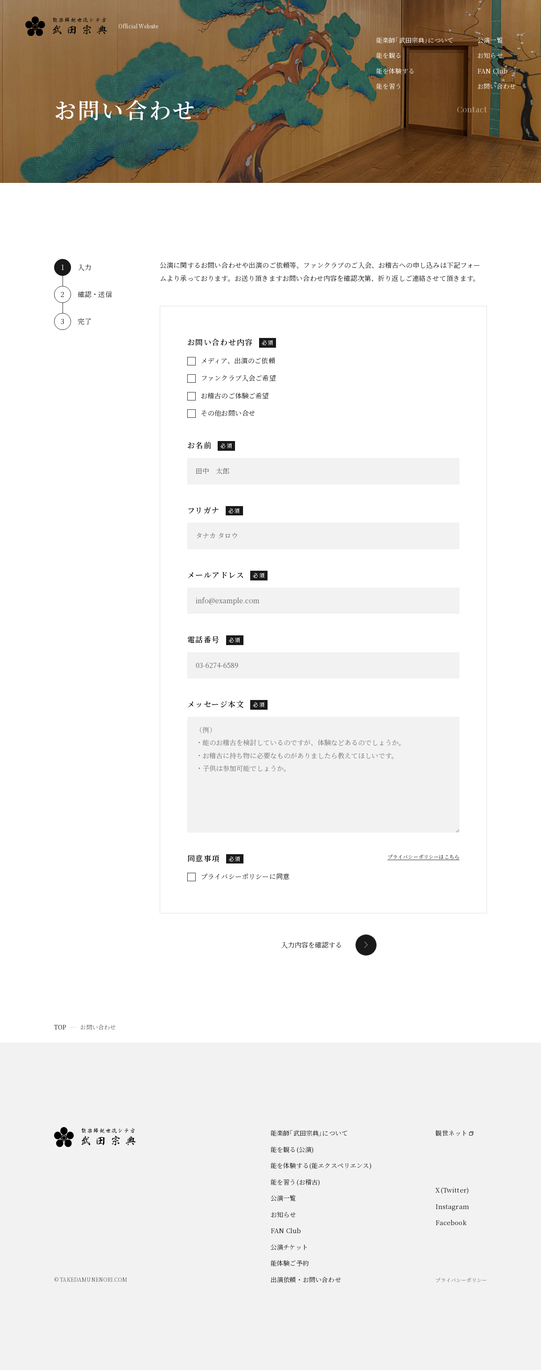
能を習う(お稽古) (295, 1181)
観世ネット (451, 1132)
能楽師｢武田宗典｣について (415, 39)
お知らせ (490, 55)
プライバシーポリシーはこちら (423, 856)
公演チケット (289, 1246)
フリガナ (215, 509)
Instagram (452, 1206)
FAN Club (492, 70)
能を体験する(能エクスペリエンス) (321, 1165)
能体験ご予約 (289, 1262)
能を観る (389, 55)
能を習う (389, 86)
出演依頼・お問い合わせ (305, 1279)
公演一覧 (490, 39)
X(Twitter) (452, 1189)
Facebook (450, 1222)
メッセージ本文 (227, 703)
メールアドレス (227, 574)
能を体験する (395, 70)
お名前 (211, 444)
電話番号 (215, 639)
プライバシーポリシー (461, 1279)
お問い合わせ (496, 86)
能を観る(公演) (292, 1149)
